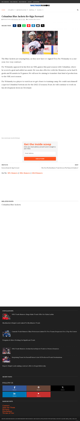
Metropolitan (21, 10)
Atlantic (11, 10)
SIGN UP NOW (40, 159)
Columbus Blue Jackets (34, 19)
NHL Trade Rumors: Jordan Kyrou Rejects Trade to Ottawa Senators (35, 349)
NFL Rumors (5, 1)
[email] (40, 153)
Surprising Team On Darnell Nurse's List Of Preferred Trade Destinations (37, 357)
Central (32, 10)
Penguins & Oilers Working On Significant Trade (18, 340)
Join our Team (8, 407)
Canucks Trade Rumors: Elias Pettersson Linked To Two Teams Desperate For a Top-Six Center (44, 331)
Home (3, 10)
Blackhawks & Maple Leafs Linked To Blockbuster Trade (21, 323)
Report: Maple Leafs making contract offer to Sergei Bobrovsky (24, 366)
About (29, 1)
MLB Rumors (22, 1)
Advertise (36, 1)
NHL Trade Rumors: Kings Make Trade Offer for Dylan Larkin (33, 314)
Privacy (5, 409)
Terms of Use (8, 413)
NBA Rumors (13, 1)
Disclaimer (7, 411)
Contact (5, 405)
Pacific (39, 10)
